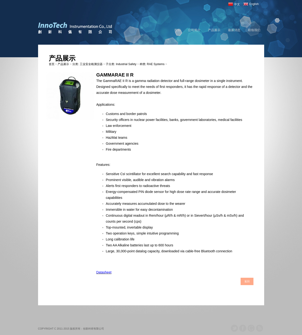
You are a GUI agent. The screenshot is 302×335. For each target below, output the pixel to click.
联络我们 (254, 30)
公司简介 (194, 30)
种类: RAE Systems (152, 64)
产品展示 (214, 30)
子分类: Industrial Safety (121, 64)
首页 (177, 30)
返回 (247, 281)
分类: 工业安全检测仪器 (87, 64)
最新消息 (234, 30)
